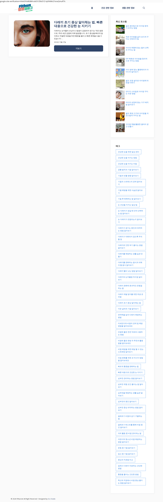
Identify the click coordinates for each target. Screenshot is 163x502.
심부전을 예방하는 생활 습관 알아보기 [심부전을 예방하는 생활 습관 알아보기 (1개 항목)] (130, 394)
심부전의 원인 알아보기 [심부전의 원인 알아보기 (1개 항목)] (127, 401)
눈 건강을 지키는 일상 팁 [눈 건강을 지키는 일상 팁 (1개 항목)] (127, 205)
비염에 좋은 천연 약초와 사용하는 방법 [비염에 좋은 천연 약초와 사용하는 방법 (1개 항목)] (130, 333)
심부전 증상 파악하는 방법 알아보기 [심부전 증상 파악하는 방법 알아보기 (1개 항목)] (130, 408)
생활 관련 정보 (128, 7)
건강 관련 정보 (107, 7)
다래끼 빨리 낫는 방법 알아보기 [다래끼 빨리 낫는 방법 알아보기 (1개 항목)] (130, 271)
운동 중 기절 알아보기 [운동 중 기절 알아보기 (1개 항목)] (126, 448)
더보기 (78, 48)
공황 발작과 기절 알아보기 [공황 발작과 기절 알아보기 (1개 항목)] (128, 169)
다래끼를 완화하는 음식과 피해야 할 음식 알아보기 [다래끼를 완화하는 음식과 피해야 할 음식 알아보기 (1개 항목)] (130, 263)
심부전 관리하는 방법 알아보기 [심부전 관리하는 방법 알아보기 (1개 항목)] (130, 378)
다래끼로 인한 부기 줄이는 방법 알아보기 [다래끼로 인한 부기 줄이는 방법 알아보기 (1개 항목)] (130, 246)
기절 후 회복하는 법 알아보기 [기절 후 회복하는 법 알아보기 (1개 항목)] (129, 199)
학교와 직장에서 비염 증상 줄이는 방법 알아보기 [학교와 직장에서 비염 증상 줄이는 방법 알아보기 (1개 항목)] (130, 481)
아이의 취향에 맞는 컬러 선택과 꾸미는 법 (137, 48)
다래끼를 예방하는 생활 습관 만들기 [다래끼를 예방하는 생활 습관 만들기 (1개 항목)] (130, 255)
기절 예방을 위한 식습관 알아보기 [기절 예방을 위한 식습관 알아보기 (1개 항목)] (130, 191)
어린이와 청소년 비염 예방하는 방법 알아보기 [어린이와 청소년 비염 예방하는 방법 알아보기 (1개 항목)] (130, 440)
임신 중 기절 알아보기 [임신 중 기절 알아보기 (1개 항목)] (126, 454)
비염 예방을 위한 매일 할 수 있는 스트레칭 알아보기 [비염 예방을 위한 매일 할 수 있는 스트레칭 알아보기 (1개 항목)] (130, 350)
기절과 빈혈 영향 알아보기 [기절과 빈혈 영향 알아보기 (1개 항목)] (128, 175)
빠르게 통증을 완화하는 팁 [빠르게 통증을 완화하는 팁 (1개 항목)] (128, 366)
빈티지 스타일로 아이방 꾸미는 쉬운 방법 (137, 92)
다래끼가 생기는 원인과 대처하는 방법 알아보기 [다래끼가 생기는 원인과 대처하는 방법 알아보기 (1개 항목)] (130, 229)
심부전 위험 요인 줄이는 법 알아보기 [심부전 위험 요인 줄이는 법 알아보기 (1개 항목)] (130, 385)
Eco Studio (51, 499)
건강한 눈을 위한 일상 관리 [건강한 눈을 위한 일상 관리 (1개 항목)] (128, 152)
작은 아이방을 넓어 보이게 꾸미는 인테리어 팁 (137, 38)
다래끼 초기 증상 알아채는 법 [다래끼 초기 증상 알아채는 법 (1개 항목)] (129, 303)
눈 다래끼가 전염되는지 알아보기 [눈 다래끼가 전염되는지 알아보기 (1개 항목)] (130, 220)
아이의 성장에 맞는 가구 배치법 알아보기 (137, 103)
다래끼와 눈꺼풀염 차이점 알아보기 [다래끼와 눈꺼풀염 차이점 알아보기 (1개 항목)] (130, 278)
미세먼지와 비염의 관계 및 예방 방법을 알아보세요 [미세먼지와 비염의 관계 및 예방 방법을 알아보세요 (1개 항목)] (130, 324)
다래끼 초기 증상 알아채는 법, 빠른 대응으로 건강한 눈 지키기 (78, 24)
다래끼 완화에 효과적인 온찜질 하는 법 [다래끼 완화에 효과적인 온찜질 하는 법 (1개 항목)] (130, 286)
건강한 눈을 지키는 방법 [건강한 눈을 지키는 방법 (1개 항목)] (127, 158)
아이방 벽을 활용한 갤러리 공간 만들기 (137, 125)
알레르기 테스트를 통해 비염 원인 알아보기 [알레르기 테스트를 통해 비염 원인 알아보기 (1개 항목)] (130, 426)
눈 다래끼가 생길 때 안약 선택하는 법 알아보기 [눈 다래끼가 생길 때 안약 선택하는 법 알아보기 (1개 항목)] (130, 212)
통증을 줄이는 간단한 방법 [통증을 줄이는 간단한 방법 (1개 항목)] (128, 474)
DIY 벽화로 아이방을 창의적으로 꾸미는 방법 (136, 59)
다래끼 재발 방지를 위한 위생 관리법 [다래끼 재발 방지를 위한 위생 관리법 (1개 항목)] (130, 295)
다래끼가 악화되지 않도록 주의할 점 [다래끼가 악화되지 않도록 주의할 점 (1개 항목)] (130, 237)
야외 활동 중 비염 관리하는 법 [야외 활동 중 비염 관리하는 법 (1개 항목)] (129, 433)
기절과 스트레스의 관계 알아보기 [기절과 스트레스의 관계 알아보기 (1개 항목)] (130, 182)
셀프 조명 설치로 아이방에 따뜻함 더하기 (137, 81)
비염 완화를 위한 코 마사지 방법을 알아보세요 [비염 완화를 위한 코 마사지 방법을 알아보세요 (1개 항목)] (130, 359)
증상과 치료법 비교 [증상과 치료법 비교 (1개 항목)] (125, 460)
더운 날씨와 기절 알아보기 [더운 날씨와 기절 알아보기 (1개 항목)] (128, 309)
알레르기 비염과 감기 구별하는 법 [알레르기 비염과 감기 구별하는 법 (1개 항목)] (130, 417)
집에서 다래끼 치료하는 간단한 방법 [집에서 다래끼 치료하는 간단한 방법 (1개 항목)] (130, 467)
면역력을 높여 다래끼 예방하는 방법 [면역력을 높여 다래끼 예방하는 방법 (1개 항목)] (130, 316)
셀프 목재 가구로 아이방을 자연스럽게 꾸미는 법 (137, 114)
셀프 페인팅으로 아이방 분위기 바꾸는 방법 (137, 27)
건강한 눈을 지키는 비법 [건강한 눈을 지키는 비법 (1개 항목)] (127, 164)
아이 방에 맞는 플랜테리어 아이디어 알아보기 (137, 70)
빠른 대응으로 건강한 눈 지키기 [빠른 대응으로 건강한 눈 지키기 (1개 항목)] (130, 372)
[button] (144, 8)
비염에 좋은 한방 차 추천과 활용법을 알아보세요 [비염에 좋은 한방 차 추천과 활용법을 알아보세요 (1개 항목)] (130, 341)
